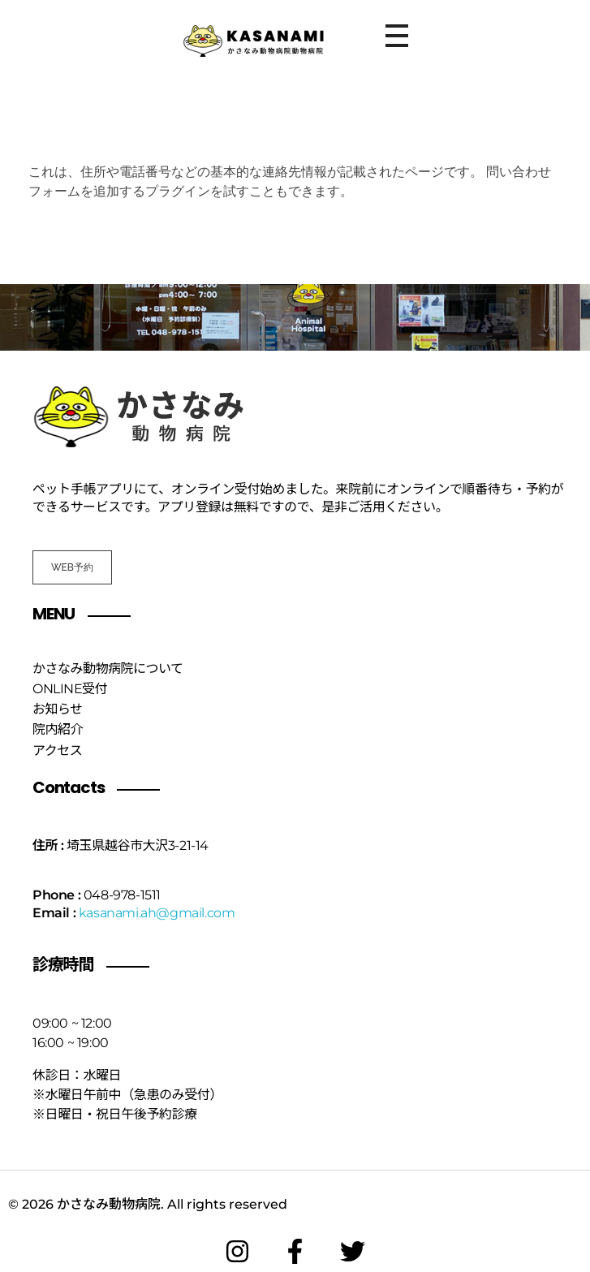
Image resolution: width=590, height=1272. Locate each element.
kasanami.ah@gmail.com (157, 913)
